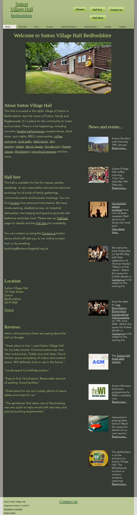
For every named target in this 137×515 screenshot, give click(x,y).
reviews (14, 203)
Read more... (119, 148)
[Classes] (80, 9)
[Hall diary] (98, 18)
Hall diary (42, 223)
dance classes (34, 146)
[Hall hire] (97, 10)
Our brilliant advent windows (119, 206)
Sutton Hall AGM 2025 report (121, 358)
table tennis (40, 141)
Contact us (118, 279)
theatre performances (31, 131)
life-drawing (22, 151)
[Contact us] (116, 10)
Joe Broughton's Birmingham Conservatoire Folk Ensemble (120, 311)
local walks (25, 141)
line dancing (52, 146)
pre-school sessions (43, 151)
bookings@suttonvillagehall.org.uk (26, 248)
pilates (20, 146)
